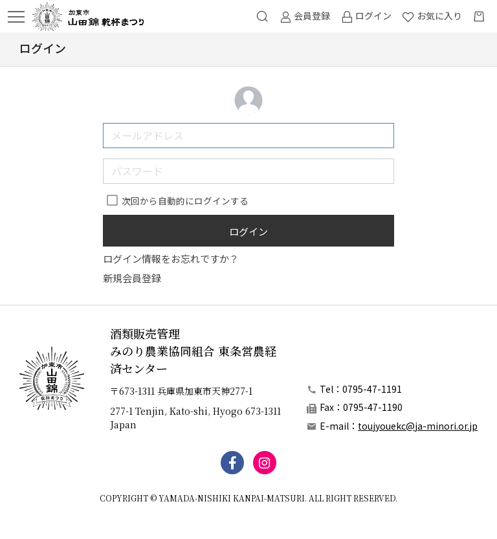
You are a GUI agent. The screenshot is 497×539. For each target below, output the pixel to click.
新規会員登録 (132, 278)
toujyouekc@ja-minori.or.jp (418, 425)
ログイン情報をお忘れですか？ (171, 258)
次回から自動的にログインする (185, 200)
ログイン (248, 231)
